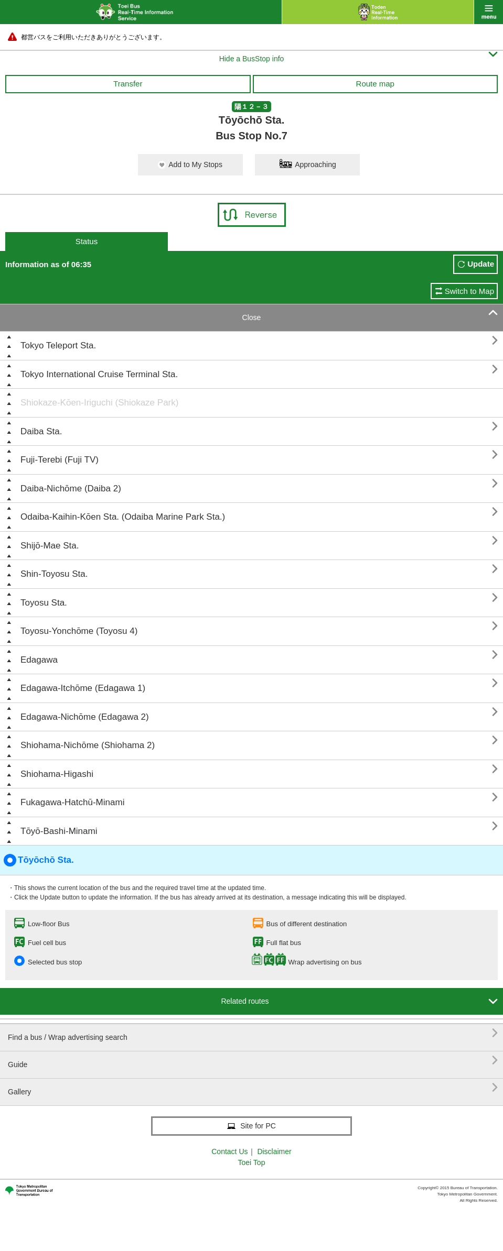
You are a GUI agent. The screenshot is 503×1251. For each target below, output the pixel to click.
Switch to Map (469, 291)
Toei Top (251, 1162)
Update (480, 263)
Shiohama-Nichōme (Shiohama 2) (87, 745)
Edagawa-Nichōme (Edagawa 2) (84, 717)
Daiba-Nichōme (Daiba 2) (70, 488)
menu (488, 12)
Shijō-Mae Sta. (49, 546)
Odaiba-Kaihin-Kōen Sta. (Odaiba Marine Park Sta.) (122, 517)
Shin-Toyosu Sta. (54, 574)
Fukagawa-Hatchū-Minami (72, 802)
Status (87, 241)
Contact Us (229, 1151)
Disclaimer (274, 1151)
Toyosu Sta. (43, 603)
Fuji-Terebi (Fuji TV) (59, 460)
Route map (375, 83)
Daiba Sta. (41, 431)
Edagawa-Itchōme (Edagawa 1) (82, 688)
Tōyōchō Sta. (39, 860)
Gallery (253, 1088)
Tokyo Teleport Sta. (58, 345)
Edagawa (39, 660)
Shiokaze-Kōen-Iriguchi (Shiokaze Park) (99, 403)
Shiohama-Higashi (56, 774)
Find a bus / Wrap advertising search (253, 1033)
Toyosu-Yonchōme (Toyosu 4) (78, 631)
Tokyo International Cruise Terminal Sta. (99, 374)
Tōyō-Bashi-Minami (58, 831)
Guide (253, 1060)
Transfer (127, 83)
